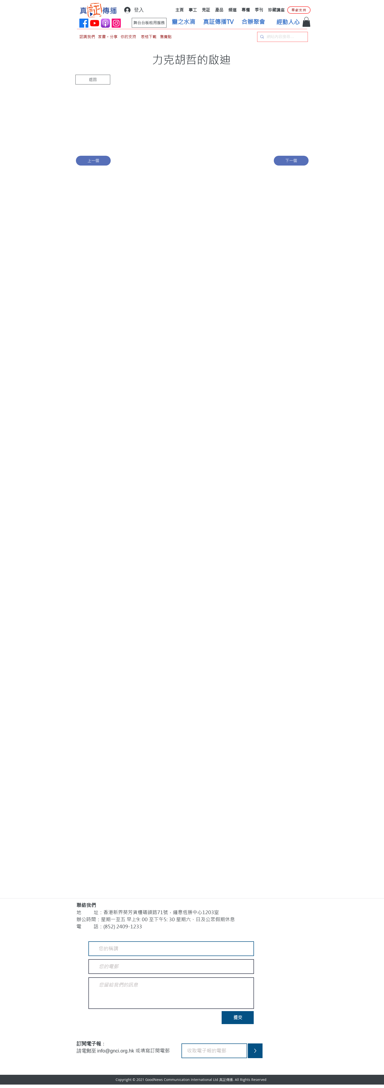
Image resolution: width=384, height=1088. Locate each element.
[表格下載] (148, 37)
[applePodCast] (105, 23)
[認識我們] (87, 37)
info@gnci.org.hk (116, 1050)
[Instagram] (116, 23)
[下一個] (291, 161)
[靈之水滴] (183, 22)
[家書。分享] (107, 37)
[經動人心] (288, 22)
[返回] (92, 79)
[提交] (238, 1017)
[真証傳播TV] (218, 22)
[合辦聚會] (253, 22)
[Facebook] (83, 23)
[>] (255, 1050)
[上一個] (93, 161)
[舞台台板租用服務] (149, 23)
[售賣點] (165, 37)
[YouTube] (94, 23)
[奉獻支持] (299, 10)
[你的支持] (128, 37)
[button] (306, 22)
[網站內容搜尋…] (282, 37)
